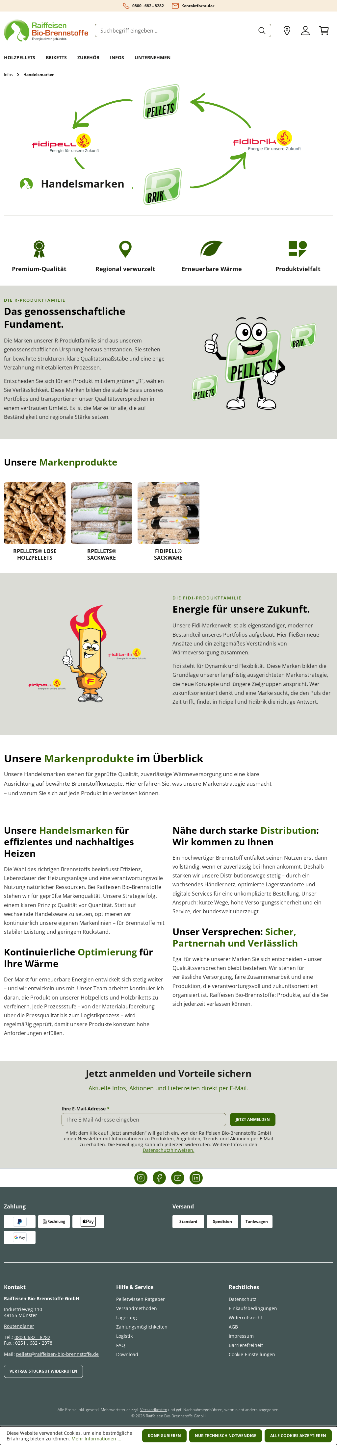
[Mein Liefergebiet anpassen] (287, 31)
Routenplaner (19, 1326)
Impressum (241, 1336)
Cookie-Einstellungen (252, 1354)
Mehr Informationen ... (96, 1439)
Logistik (124, 1336)
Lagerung (126, 1317)
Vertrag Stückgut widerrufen (43, 1371)
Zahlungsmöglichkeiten (142, 1327)
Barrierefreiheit (246, 1345)
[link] (34, 523)
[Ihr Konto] (305, 31)
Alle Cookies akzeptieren (298, 1435)
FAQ (120, 1345)
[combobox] (174, 30)
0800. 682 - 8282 (32, 1337)
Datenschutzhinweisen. (168, 1150)
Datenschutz (242, 1299)
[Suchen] (262, 30)
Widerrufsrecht (245, 1317)
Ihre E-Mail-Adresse (86, 1109)
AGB (233, 1327)
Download (127, 1354)
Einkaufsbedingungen (253, 1308)
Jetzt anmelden (253, 1119)
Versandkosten (153, 1409)
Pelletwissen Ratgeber (140, 1299)
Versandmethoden (136, 1308)
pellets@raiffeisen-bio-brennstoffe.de (57, 1354)
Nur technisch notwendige (225, 1435)
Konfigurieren (164, 1435)
